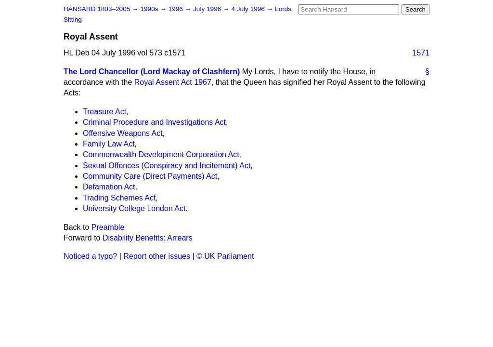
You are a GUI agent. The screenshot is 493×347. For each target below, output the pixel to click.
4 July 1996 (248, 9)
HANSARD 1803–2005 (97, 9)
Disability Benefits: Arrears (148, 238)
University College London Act (134, 208)
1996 (177, 9)
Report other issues (156, 256)
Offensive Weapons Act (123, 133)
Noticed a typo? (90, 256)
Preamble (107, 227)
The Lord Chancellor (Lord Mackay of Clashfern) (152, 71)
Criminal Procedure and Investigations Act (154, 122)
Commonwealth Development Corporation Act (161, 154)
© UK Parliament (225, 256)
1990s (150, 9)
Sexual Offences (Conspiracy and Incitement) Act (166, 165)
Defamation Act (109, 187)
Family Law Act (109, 144)
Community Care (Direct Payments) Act (150, 176)
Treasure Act (104, 111)
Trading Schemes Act (119, 198)
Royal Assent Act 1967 (172, 82)
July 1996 (208, 9)
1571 (420, 53)
